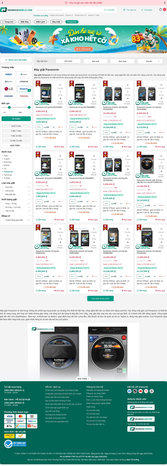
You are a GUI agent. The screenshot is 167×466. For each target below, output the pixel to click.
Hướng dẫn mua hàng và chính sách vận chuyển (63, 394)
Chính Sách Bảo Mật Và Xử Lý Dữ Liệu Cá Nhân (63, 404)
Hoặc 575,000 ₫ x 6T (44, 115)
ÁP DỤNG (16, 119)
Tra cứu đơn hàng (93, 410)
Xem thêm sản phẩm (100, 299)
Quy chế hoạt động (52, 411)
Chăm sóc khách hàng (94, 397)
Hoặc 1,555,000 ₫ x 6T (112, 264)
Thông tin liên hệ (94, 387)
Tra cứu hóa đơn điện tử (95, 424)
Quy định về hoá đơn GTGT (55, 418)
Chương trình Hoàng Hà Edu (56, 415)
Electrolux (7, 162)
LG (4, 168)
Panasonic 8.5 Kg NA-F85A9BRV (82, 107)
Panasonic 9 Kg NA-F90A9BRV (81, 178)
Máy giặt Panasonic (8, 311)
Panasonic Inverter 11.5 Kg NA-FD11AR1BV (149, 108)
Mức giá (16, 103)
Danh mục (16, 151)
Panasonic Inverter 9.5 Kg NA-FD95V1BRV (81, 252)
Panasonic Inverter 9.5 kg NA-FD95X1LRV (47, 252)
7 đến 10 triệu (16, 136)
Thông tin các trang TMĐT (96, 393)
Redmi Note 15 (80, 15)
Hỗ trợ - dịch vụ (52, 387)
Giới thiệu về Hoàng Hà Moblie (97, 390)
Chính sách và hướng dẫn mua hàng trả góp (61, 390)
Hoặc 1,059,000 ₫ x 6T (78, 264)
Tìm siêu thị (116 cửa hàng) (96, 417)
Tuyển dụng (90, 407)
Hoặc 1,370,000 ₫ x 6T (146, 264)
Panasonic (7, 171)
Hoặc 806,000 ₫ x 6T (77, 189)
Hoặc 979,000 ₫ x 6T (44, 264)
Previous (2, 3)
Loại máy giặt (16, 182)
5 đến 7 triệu (16, 131)
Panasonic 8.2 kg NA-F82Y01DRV (49, 107)
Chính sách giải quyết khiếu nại (57, 408)
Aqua (5, 155)
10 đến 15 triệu (16, 141)
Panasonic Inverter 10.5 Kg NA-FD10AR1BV (115, 108)
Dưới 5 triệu (16, 126)
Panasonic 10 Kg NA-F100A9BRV (49, 178)
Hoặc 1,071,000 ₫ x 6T (146, 120)
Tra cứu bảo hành (93, 414)
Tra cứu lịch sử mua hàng (95, 421)
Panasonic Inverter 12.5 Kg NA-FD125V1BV (149, 252)
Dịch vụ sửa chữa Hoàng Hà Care (99, 400)
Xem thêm (82, 379)
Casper (6, 159)
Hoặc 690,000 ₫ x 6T (77, 115)
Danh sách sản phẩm (16, 60)
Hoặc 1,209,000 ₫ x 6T (112, 120)
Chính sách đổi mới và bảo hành (57, 397)
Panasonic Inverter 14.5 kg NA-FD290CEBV (115, 252)
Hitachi (5, 165)
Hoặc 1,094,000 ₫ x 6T (112, 191)
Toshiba (6, 178)
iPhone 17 (69, 15)
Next (165, 3)
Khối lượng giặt (16, 199)
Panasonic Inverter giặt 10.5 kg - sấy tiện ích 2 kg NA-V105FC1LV (149, 181)
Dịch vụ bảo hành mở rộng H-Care (58, 401)
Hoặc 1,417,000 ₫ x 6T (146, 193)
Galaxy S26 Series (57, 15)
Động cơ (16, 215)
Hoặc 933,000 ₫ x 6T (44, 189)
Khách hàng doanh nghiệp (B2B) (98, 403)
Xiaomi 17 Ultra (93, 15)
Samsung (7, 175)
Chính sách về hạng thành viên (56, 422)
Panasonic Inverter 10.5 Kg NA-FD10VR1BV (115, 179)
